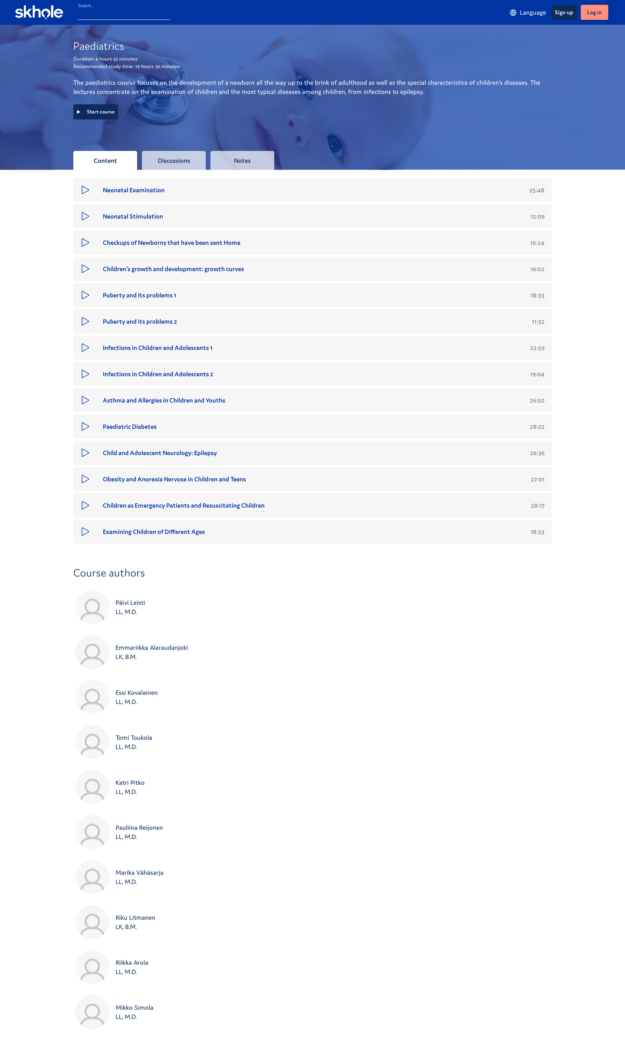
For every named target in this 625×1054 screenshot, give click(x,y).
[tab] (105, 160)
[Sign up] (564, 12)
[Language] (527, 13)
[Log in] (594, 12)
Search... (86, 5)
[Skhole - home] (39, 12)
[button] (312, 190)
